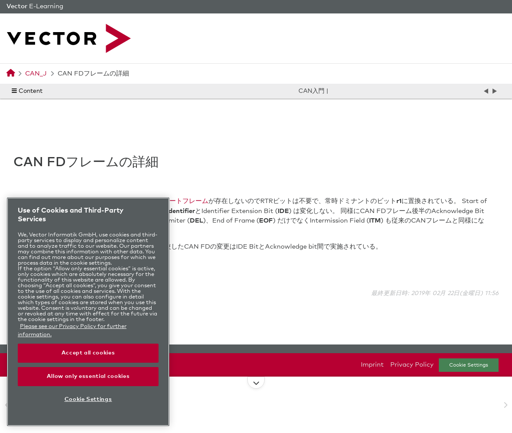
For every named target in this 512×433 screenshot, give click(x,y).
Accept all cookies (88, 353)
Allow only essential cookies (88, 376)
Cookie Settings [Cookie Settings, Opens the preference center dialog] (88, 399)
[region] (88, 311)
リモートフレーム (182, 201)
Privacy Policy (412, 364)
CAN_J (36, 73)
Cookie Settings (468, 365)
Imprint (372, 364)
